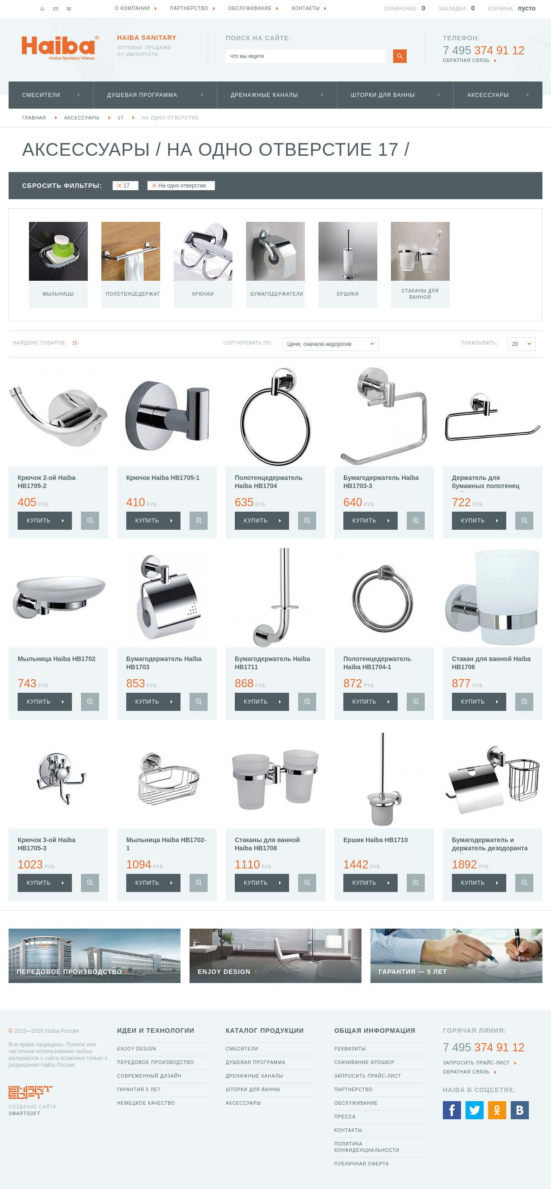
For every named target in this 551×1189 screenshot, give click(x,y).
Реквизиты (350, 1048)
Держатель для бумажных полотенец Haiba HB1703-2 (485, 486)
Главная (34, 117)
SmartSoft (24, 1113)
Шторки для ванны (383, 95)
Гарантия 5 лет (139, 1089)
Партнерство (353, 1089)
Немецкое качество (146, 1103)
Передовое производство (155, 1062)
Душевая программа (142, 95)
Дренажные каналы (264, 95)
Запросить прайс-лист (367, 1076)
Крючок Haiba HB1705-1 (163, 477)
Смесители (41, 95)
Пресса (345, 1116)
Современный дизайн (149, 1076)
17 (121, 117)
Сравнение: (401, 8)
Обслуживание (356, 1103)
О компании (132, 8)
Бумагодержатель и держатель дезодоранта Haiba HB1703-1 (489, 848)
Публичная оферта (361, 1163)
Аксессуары (488, 95)
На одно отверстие (170, 117)
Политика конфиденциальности (366, 1147)
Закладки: (453, 8)
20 (523, 344)
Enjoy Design (136, 1048)
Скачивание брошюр (364, 1062)
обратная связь (466, 60)
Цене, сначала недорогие (332, 344)
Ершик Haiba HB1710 (375, 840)
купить (39, 521)
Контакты (348, 1130)
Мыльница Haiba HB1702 (56, 658)
